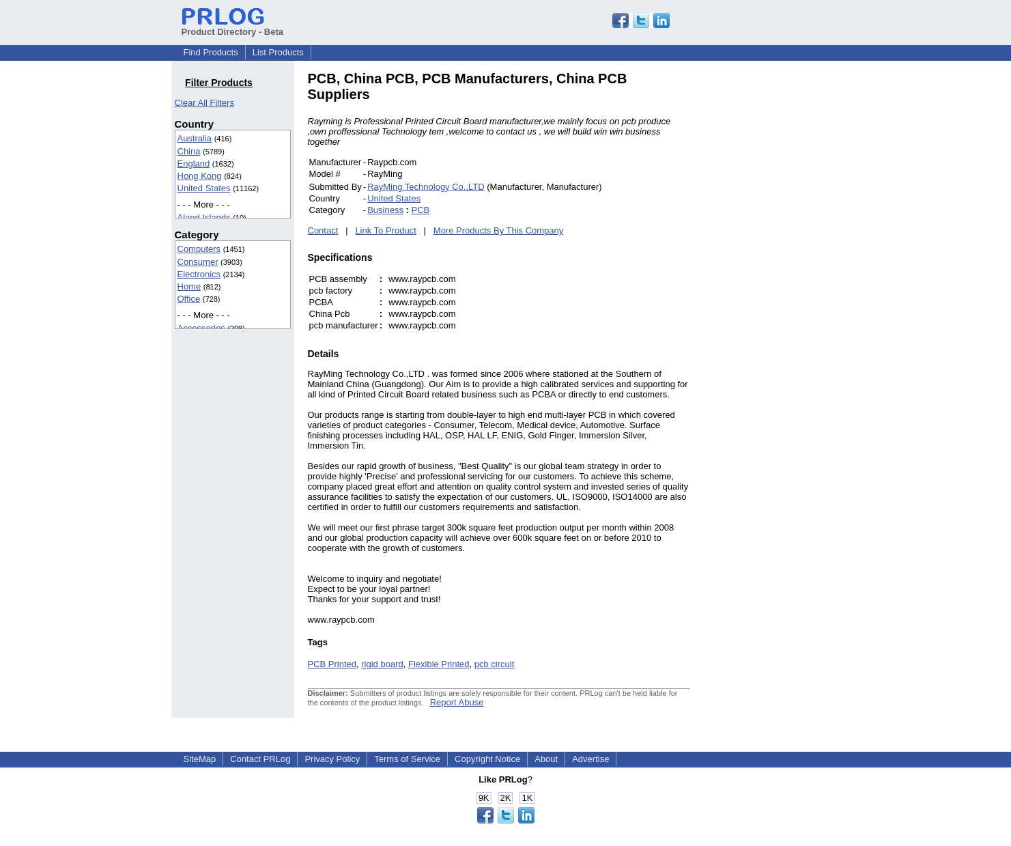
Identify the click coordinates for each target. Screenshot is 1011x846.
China (189, 151)
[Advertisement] (782, 276)
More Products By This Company (498, 230)
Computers (199, 249)
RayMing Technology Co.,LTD (426, 187)
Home (189, 286)
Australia (194, 138)
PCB (421, 210)
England (193, 163)
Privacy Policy (332, 759)
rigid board (382, 664)
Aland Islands (204, 217)
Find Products (211, 52)
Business (385, 210)
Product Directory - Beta (233, 26)
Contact (323, 230)
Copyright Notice (487, 759)
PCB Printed (332, 664)
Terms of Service (407, 759)
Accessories (201, 328)
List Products (278, 52)
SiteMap (200, 759)
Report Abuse (457, 702)
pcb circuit (494, 664)
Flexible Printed (439, 664)
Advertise (590, 759)
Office (189, 299)
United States (204, 188)
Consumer (197, 262)
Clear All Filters (204, 103)
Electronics (199, 274)
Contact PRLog (260, 759)
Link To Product (385, 230)
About (546, 759)
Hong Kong (199, 176)
